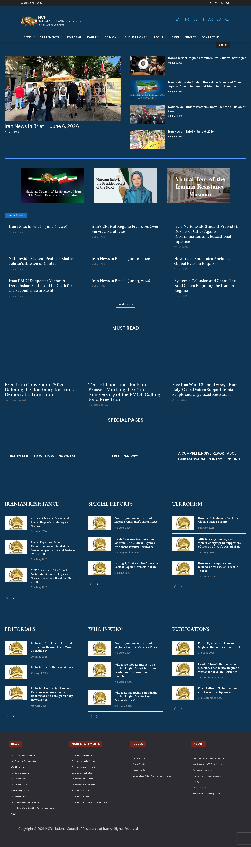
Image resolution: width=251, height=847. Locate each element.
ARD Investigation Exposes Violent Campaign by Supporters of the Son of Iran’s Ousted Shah (219, 543)
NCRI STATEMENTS (86, 744)
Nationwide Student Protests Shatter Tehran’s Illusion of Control (42, 261)
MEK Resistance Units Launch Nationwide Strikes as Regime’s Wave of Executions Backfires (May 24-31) (52, 576)
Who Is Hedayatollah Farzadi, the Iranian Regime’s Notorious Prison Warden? (135, 696)
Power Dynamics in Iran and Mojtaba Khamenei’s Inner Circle (136, 520)
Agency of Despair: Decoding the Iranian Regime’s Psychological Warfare (51, 522)
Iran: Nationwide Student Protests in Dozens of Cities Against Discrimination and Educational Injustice (207, 234)
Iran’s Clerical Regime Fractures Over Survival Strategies (125, 229)
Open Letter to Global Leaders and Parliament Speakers (217, 690)
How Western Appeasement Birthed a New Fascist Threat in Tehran (218, 567)
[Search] (223, 45)
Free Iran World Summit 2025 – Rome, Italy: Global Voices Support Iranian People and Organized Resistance (206, 390)
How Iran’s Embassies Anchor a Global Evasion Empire (202, 261)
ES (219, 19)
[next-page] (13, 598)
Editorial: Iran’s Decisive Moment (53, 667)
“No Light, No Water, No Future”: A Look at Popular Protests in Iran (136, 565)
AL (227, 19)
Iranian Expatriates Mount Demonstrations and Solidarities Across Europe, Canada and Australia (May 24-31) (53, 548)
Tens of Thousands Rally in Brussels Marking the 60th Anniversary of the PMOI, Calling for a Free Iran (124, 392)
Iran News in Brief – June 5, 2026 (120, 281)
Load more (125, 304)
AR (210, 19)
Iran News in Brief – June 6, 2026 (42, 126)
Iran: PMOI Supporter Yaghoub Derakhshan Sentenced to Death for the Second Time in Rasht (40, 286)
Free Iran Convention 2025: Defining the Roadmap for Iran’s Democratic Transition (39, 389)
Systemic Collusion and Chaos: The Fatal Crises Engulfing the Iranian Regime (205, 286)
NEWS (15, 744)
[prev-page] (7, 598)
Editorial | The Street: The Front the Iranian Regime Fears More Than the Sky (51, 647)
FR (187, 19)
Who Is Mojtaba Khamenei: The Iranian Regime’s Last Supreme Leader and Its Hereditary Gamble (135, 670)
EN (178, 19)
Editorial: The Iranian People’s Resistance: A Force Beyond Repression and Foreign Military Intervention (52, 694)
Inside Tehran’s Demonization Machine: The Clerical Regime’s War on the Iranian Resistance (134, 543)
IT (203, 19)
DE (195, 19)
